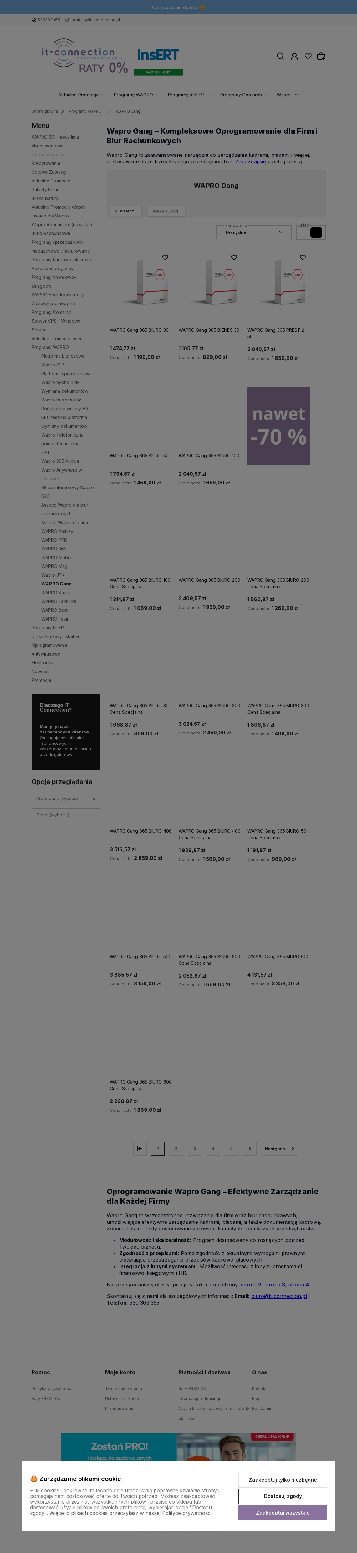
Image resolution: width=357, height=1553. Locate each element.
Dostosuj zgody (283, 1496)
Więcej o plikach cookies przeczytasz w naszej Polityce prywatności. (131, 1513)
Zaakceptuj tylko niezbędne (283, 1480)
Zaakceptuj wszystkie (283, 1513)
